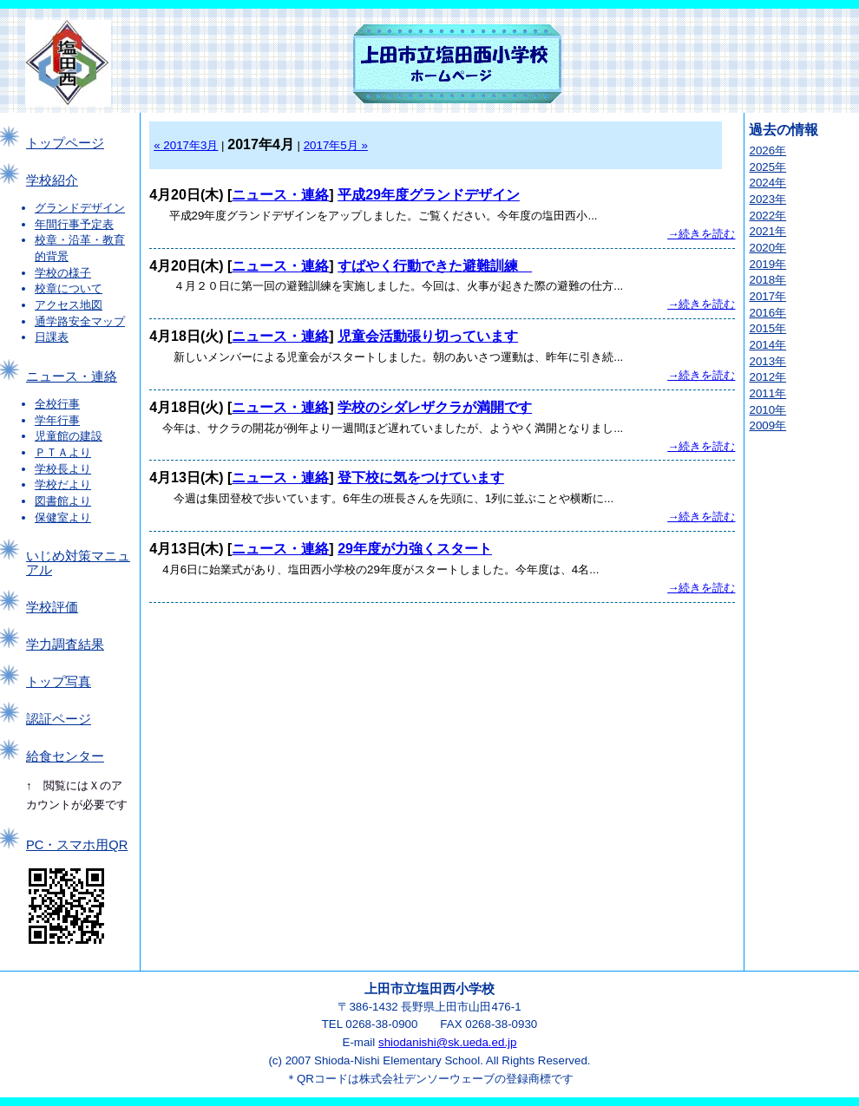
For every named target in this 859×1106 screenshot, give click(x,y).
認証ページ (58, 719)
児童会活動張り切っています (428, 336)
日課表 (52, 337)
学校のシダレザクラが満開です (435, 407)
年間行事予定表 (74, 224)
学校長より (63, 468)
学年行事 (57, 420)
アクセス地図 (68, 304)
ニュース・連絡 (71, 376)
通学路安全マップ (80, 321)
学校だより (63, 484)
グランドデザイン (80, 207)
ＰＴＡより (63, 452)
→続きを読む (701, 233)
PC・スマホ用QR (77, 845)
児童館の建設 (68, 435)
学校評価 (52, 607)
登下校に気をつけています (421, 477)
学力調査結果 (65, 644)
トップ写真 (58, 682)
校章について (68, 288)
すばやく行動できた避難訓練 (435, 266)
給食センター (65, 756)
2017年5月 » (336, 145)
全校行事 (57, 403)
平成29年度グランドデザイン (429, 194)
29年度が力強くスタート (415, 548)
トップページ (65, 143)
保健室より (63, 517)
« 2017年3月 (186, 145)
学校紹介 (52, 180)
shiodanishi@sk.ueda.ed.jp (447, 1042)
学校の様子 (63, 272)
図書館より (63, 500)
